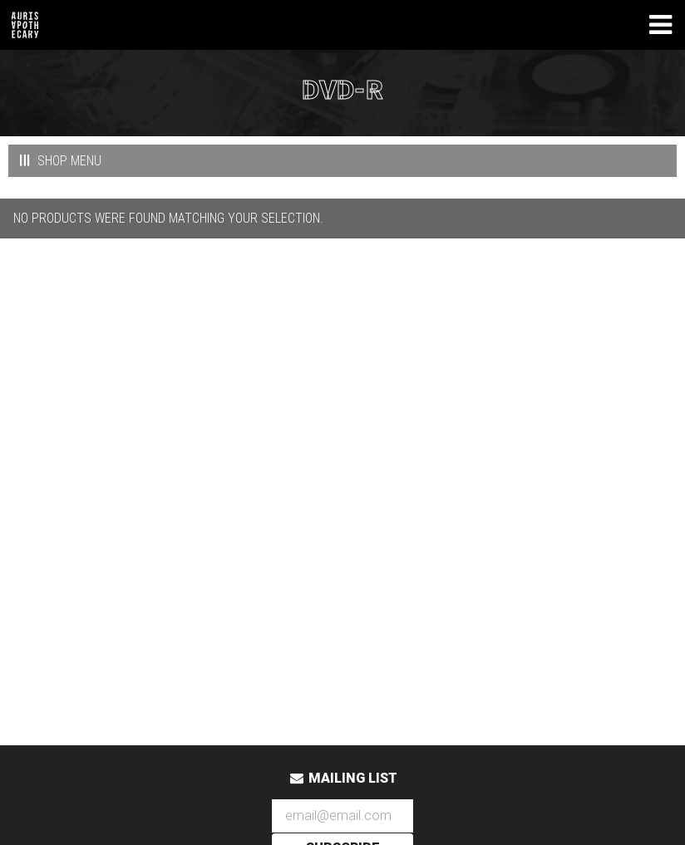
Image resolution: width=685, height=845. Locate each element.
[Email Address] (342, 816)
